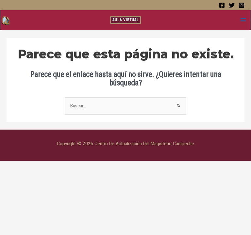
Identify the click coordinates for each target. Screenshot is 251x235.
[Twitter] (232, 5)
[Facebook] (222, 5)
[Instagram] (241, 5)
